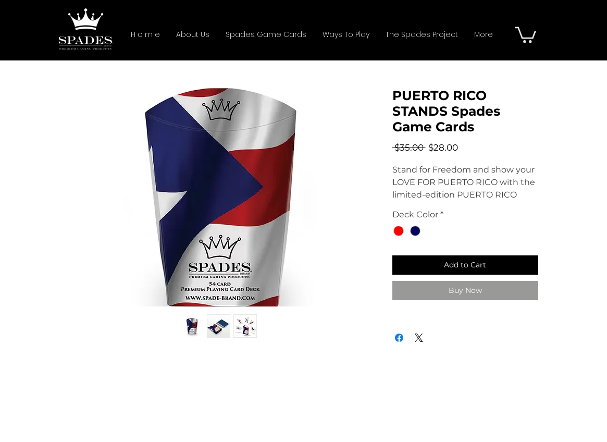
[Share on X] (419, 338)
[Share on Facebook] (399, 338)
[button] (525, 34)
